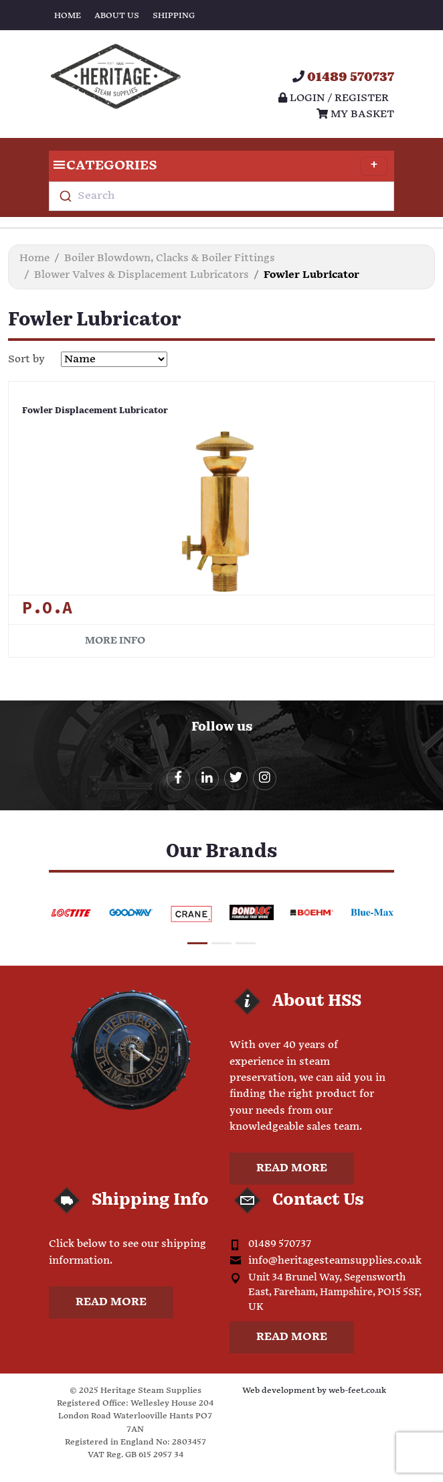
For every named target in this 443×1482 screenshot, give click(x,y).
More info (115, 640)
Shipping (174, 16)
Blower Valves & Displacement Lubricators (141, 275)
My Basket (355, 114)
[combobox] (221, 196)
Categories (218, 166)
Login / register (333, 98)
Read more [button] (291, 1168)
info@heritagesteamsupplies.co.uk (335, 1260)
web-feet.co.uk (357, 1391)
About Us (116, 16)
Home (67, 16)
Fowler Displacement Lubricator (95, 410)
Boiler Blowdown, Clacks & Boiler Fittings (169, 258)
